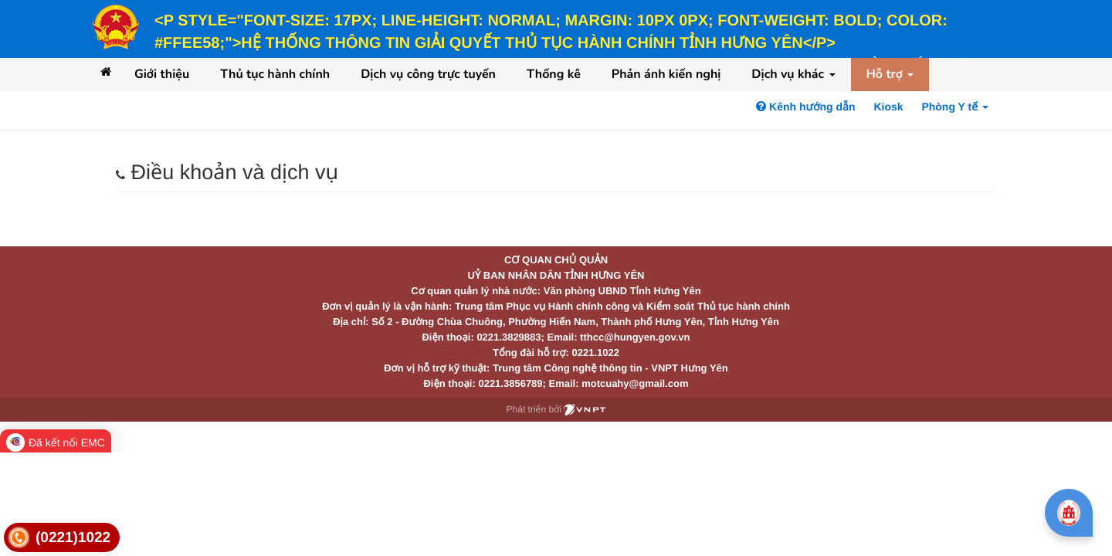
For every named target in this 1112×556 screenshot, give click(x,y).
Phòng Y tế (954, 106)
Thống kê (554, 74)
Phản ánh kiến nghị (666, 74)
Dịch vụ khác (793, 74)
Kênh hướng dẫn (805, 106)
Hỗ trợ (890, 74)
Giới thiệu (161, 74)
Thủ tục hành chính (275, 74)
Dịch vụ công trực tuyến (428, 74)
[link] (62, 537)
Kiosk (888, 106)
